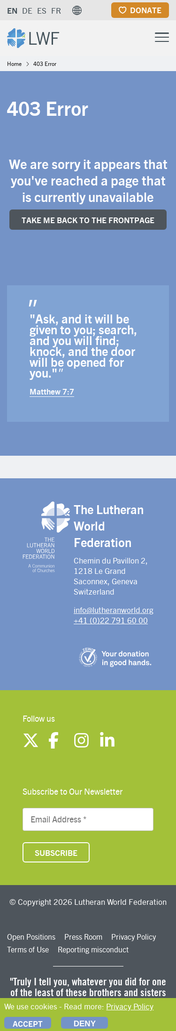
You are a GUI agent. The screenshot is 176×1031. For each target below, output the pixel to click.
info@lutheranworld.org (113, 609)
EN (12, 10)
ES (41, 10)
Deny (85, 1023)
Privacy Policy (133, 937)
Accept (28, 1023)
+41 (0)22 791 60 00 (111, 620)
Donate (145, 10)
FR (56, 10)
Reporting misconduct (93, 949)
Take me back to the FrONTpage (88, 220)
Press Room (83, 937)
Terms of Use (28, 949)
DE (27, 10)
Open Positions (31, 937)
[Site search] (138, 37)
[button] (77, 10)
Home (14, 63)
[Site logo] (33, 37)
